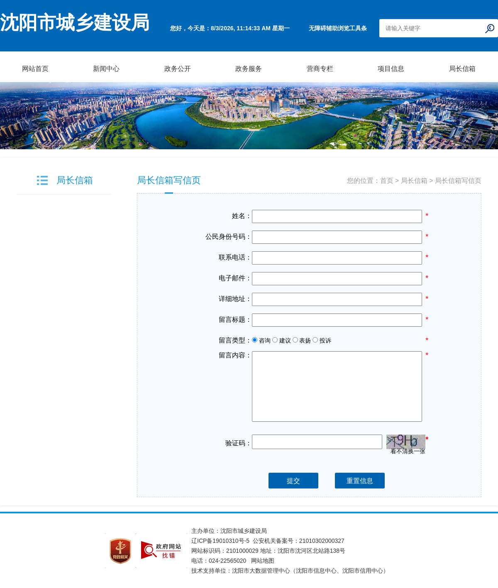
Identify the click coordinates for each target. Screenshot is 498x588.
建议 (281, 340)
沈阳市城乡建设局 (74, 22)
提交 (293, 480)
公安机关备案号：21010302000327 (298, 540)
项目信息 (391, 68)
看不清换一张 (408, 450)
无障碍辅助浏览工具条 (338, 28)
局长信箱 (462, 68)
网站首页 (35, 68)
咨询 (261, 340)
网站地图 (262, 560)
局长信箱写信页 (169, 180)
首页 (386, 180)
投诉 (321, 340)
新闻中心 (106, 68)
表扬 (302, 340)
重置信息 (360, 480)
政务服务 (248, 68)
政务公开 (177, 68)
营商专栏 (320, 68)
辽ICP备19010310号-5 (222, 540)
